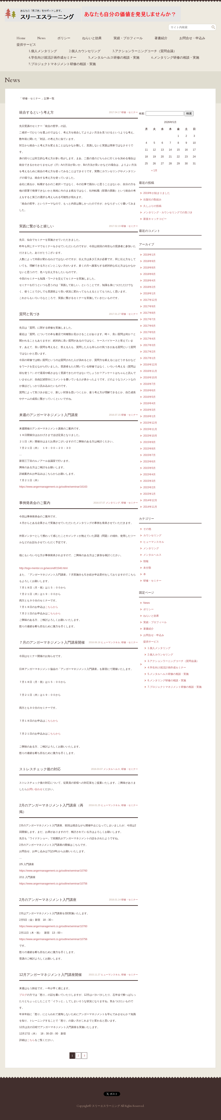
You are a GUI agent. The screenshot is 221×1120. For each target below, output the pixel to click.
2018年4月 (149, 280)
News (41, 38)
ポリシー (63, 38)
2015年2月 (149, 487)
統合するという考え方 (36, 112)
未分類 (147, 567)
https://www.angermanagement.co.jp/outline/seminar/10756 (53, 883)
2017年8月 (149, 312)
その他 (147, 528)
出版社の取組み (152, 199)
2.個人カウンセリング (85, 51)
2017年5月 (149, 332)
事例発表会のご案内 (34, 503)
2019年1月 (149, 254)
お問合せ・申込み (192, 38)
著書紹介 (161, 38)
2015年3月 (149, 480)
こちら (31, 1040)
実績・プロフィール (128, 38)
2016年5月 (149, 396)
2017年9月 (149, 306)
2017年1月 (149, 358)
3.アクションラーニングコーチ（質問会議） (144, 51)
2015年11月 (150, 429)
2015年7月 (149, 455)
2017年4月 (149, 338)
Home (21, 38)
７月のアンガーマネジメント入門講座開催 (52, 642)
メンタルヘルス (111, 769)
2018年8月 (149, 267)
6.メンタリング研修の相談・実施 (175, 57)
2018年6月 (149, 274)
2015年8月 (149, 448)
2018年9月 (149, 261)
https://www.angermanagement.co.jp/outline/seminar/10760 (53, 870)
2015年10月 (150, 435)
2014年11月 (150, 506)
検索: (142, 113)
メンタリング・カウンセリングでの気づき (168, 212)
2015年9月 (149, 442)
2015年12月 (150, 422)
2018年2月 (149, 287)
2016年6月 (149, 390)
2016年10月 (150, 377)
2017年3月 (149, 345)
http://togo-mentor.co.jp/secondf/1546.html (43, 568)
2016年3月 (149, 409)
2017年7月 (149, 319)
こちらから (51, 606)
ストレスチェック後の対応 (40, 769)
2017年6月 (149, 325)
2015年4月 (149, 474)
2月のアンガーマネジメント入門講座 (47, 900)
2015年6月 (149, 461)
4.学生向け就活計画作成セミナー (52, 57)
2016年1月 (149, 416)
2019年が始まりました (156, 193)
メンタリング (113, 502)
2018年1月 (149, 293)
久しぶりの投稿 (152, 205)
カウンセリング (152, 535)
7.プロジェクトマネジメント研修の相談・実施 (62, 64)
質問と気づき (29, 314)
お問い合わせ (35, 789)
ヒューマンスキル (110, 642)
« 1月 (154, 170)
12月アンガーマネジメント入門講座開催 (50, 974)
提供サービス (26, 44)
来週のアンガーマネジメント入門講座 (48, 415)
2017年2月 (149, 351)
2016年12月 (150, 364)
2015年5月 (149, 468)
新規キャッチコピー (155, 218)
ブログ (23, 994)
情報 (145, 561)
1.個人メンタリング (42, 51)
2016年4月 (149, 403)
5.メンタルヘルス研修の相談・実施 (113, 57)
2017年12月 (150, 299)
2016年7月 (149, 383)
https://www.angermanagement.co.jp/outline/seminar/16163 (53, 486)
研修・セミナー (129, 112)
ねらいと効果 (92, 38)
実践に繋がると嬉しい (36, 226)
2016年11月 (150, 371)
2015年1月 (149, 493)
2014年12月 (150, 500)
